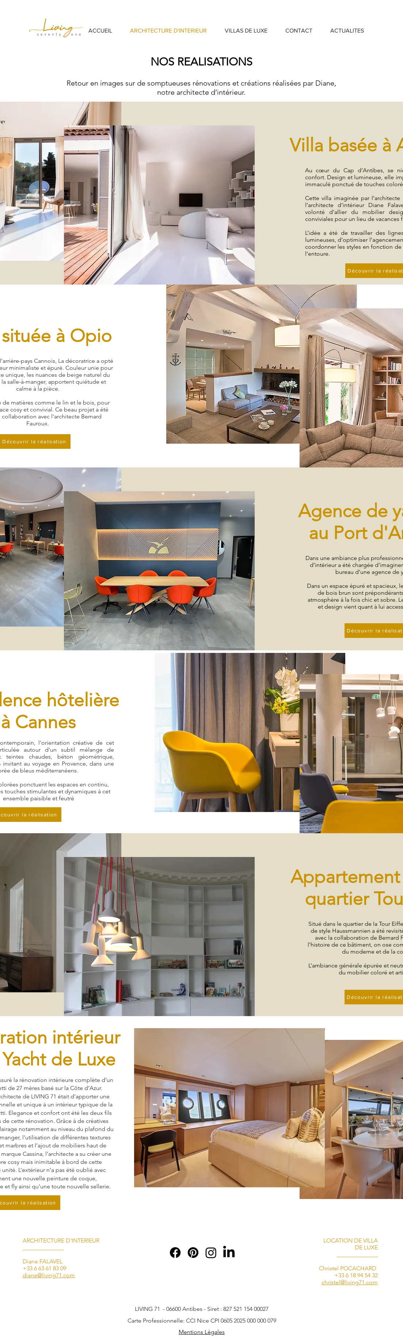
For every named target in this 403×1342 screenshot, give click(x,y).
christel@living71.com (350, 1282)
